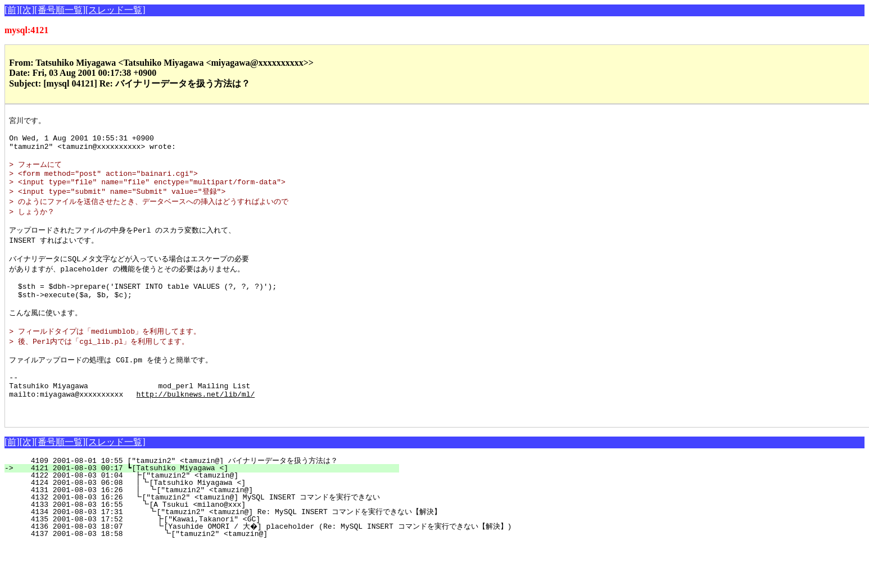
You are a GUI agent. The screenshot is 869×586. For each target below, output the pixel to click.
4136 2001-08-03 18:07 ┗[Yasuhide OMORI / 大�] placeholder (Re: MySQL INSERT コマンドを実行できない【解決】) (263, 567)
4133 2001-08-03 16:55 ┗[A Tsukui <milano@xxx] (206, 545)
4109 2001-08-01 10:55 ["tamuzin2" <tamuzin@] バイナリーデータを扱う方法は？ (199, 502)
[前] (12, 10)
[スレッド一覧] (115, 10)
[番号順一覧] (59, 10)
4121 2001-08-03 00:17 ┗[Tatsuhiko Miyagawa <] (208, 509)
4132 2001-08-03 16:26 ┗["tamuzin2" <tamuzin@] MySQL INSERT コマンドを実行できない (199, 538)
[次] (27, 10)
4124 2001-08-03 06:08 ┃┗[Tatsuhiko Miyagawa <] (205, 524)
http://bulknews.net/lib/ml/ (196, 431)
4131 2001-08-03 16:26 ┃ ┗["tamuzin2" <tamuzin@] (204, 531)
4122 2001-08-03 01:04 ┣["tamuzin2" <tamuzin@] (207, 516)
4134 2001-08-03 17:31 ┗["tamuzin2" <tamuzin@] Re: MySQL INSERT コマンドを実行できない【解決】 (227, 553)
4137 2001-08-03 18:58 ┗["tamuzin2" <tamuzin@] (204, 575)
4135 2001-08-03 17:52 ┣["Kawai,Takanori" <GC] (205, 560)
